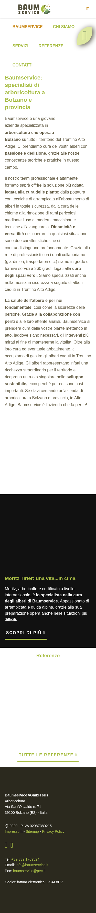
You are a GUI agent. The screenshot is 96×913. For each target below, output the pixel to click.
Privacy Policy (50, 804)
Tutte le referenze (48, 728)
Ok (48, 861)
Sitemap (31, 804)
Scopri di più (25, 640)
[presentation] (11, 454)
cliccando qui (79, 892)
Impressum (13, 804)
